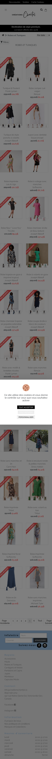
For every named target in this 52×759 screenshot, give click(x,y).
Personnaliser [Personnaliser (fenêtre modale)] (26, 417)
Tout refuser (26, 412)
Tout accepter (26, 407)
